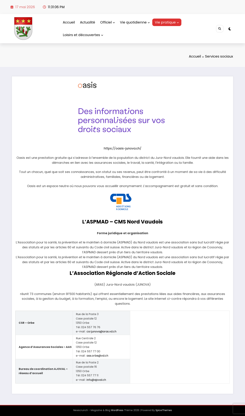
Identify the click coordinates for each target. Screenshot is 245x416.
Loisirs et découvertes (83, 35)
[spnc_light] (229, 29)
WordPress (117, 410)
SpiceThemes (164, 410)
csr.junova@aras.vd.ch (101, 331)
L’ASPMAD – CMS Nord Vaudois (122, 221)
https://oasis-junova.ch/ (122, 148)
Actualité (87, 22)
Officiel (107, 22)
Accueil (69, 22)
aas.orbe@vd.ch (97, 356)
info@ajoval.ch (96, 380)
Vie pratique (167, 22)
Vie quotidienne (135, 22)
